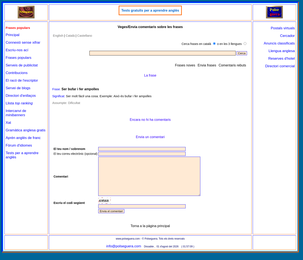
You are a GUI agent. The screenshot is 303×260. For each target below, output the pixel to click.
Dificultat (74, 103)
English (58, 35)
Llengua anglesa (281, 51)
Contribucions (17, 73)
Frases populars (18, 58)
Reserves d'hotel (281, 59)
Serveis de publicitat (22, 65)
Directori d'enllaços (21, 96)
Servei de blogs (18, 88)
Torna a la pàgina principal (150, 233)
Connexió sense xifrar (23, 42)
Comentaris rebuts (232, 65)
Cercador (287, 36)
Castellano (84, 35)
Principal (12, 35)
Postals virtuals (283, 28)
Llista (19, 103)
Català (70, 35)
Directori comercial (280, 66)
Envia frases (207, 65)
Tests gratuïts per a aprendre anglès (150, 10)
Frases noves (185, 65)
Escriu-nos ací (17, 50)
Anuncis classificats (279, 43)
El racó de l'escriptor (22, 80)
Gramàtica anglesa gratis (25, 130)
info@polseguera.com (123, 254)
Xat (8, 123)
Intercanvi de (16, 113)
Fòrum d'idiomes (19, 145)
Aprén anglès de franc (23, 138)
